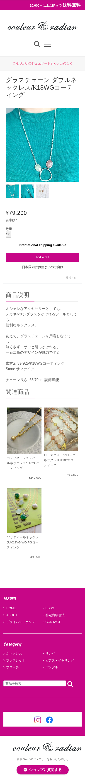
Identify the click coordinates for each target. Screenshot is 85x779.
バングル (51, 667)
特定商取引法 (54, 615)
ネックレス (14, 653)
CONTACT (52, 622)
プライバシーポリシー (20, 622)
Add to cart (42, 257)
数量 (9, 229)
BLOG (48, 608)
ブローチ (12, 667)
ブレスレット (15, 660)
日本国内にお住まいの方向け (42, 267)
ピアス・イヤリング (59, 660)
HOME (9, 608)
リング (50, 653)
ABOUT (10, 615)
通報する (71, 277)
